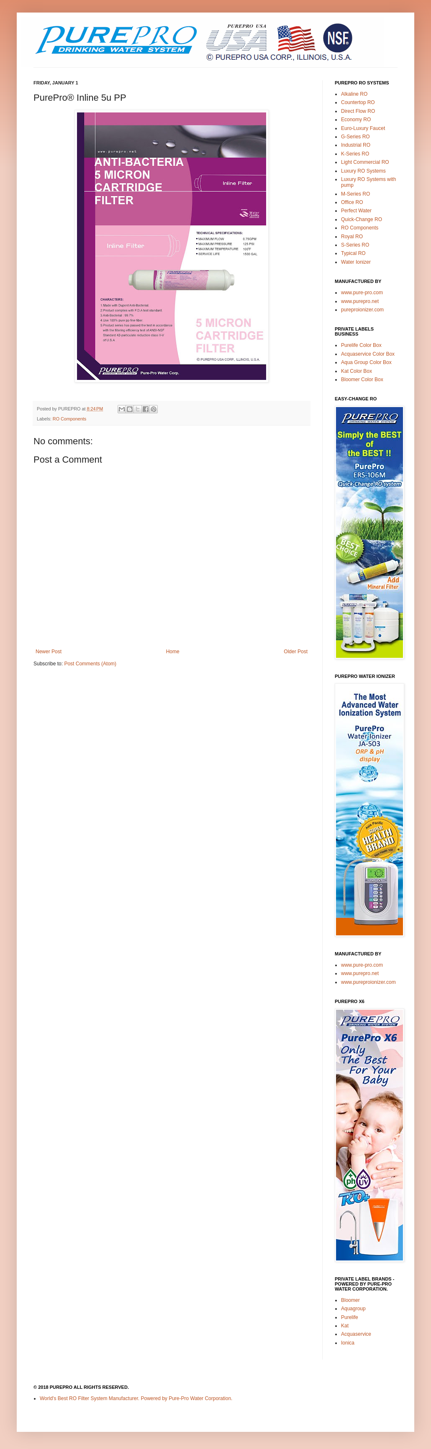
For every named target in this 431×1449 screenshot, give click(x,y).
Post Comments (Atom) (90, 664)
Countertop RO (358, 102)
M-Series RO (355, 194)
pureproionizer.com (362, 310)
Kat (345, 1326)
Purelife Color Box (361, 345)
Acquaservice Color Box (368, 354)
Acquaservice (356, 1334)
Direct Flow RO (358, 111)
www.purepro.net (360, 301)
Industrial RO (355, 145)
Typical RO (353, 253)
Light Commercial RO (365, 162)
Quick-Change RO (361, 219)
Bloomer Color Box (362, 379)
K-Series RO (355, 154)
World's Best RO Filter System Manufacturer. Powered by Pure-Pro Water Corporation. (136, 1398)
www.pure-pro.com (362, 292)
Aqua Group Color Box (366, 362)
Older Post (296, 651)
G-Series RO (355, 137)
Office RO (352, 202)
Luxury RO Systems (363, 171)
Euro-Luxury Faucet (363, 128)
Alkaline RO (354, 94)
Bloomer (350, 1300)
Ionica (347, 1343)
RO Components (69, 418)
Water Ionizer (356, 262)
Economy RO (356, 119)
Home (173, 651)
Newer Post (49, 651)
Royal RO (352, 236)
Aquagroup (353, 1308)
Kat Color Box (356, 371)
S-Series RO (355, 245)
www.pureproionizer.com (368, 982)
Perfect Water (356, 211)
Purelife (349, 1317)
